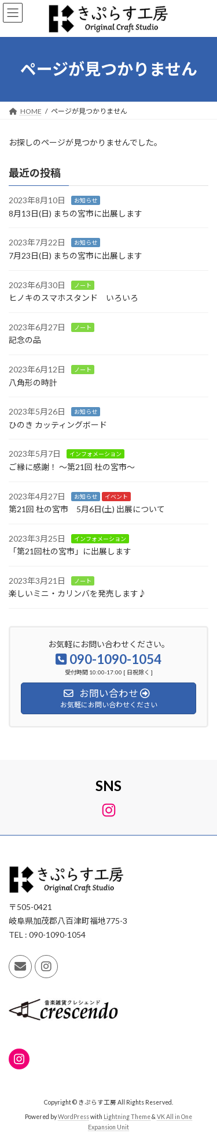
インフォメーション (95, 453)
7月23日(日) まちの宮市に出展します (75, 255)
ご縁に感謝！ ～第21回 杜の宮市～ (72, 467)
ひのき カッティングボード (58, 425)
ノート (82, 284)
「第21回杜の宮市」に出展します (70, 551)
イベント (116, 496)
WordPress (73, 1116)
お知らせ (85, 200)
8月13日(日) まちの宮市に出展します (75, 213)
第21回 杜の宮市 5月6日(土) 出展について (87, 509)
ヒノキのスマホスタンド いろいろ (73, 298)
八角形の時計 (33, 382)
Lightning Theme (127, 1116)
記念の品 (25, 340)
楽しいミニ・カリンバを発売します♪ (77, 593)
